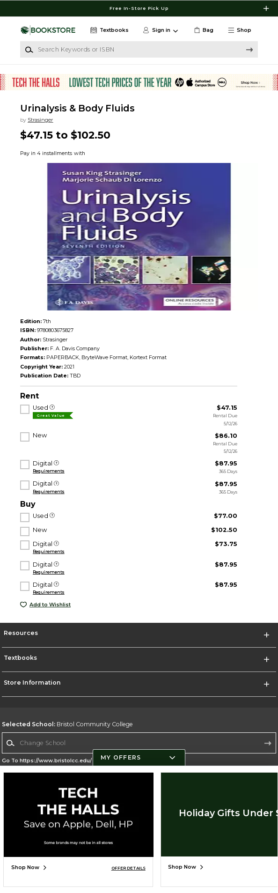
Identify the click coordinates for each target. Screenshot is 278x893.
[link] (202, 30)
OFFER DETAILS (128, 868)
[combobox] (139, 742)
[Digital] (56, 464)
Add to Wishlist (50, 605)
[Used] (52, 408)
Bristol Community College (67, 724)
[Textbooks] (108, 30)
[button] (242, 30)
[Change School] (139, 742)
